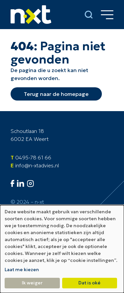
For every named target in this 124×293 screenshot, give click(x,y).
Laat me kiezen (22, 269)
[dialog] (62, 249)
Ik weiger (32, 283)
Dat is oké (89, 283)
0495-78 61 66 (33, 157)
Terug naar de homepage (56, 94)
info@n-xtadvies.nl (37, 165)
